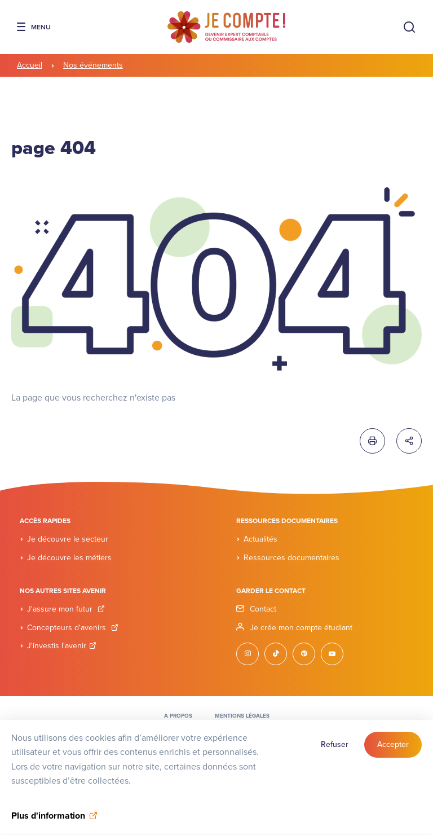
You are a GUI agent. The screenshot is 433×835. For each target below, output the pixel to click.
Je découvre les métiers (69, 557)
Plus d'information (48, 822)
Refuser (334, 751)
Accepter (393, 751)
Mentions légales (242, 716)
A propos (178, 716)
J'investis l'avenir (61, 646)
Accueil (29, 65)
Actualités (260, 539)
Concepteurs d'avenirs (72, 627)
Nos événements (93, 65)
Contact (263, 609)
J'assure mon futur (66, 609)
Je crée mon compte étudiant (301, 627)
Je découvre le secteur (67, 539)
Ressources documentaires (291, 557)
